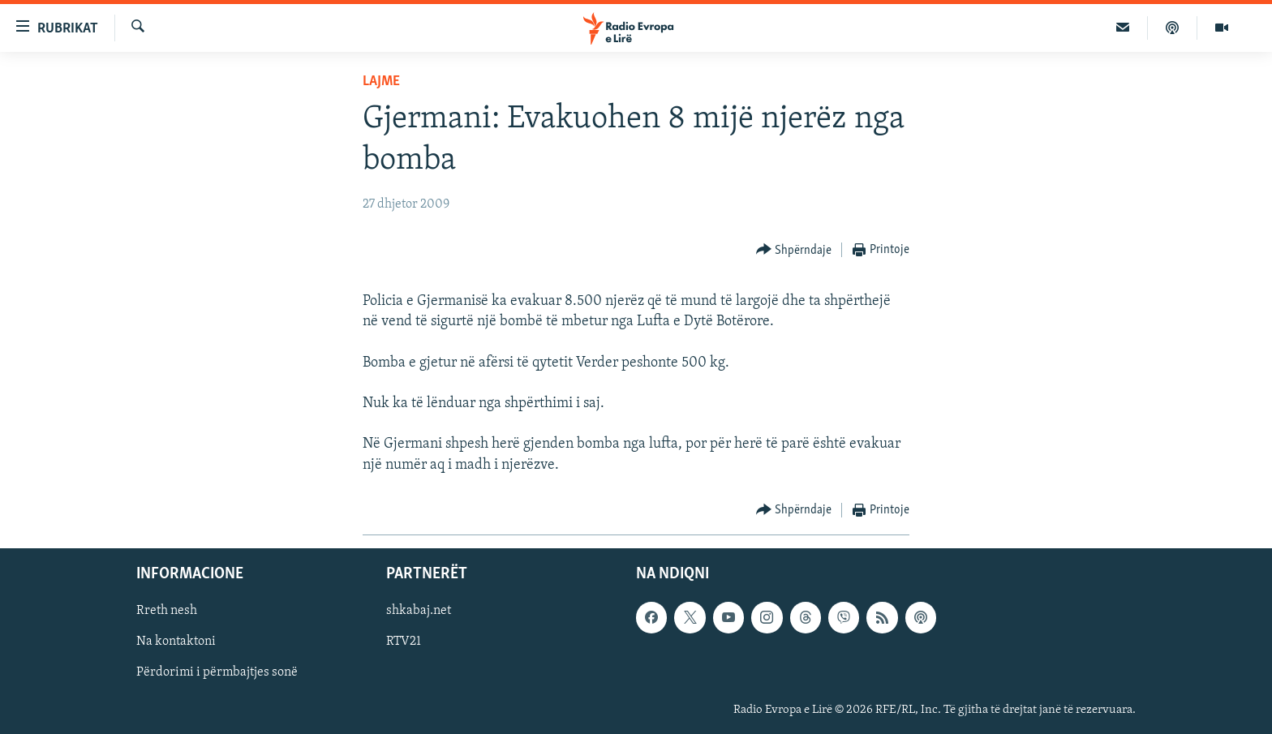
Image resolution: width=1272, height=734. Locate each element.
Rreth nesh (166, 610)
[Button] (794, 250)
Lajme (381, 81)
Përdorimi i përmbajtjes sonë (217, 672)
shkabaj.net (418, 610)
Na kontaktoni (176, 641)
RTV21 (403, 641)
